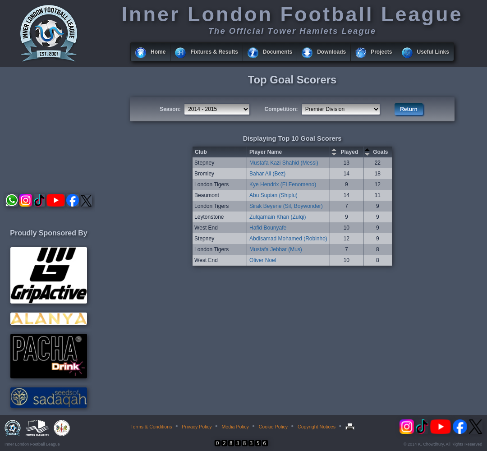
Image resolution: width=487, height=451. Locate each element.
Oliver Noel (262, 260)
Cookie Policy (273, 426)
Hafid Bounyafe (267, 228)
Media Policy (234, 426)
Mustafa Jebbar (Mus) (275, 249)
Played (349, 152)
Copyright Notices (316, 426)
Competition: (281, 109)
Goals (380, 152)
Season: (170, 109)
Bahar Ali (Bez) (267, 173)
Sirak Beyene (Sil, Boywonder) (286, 206)
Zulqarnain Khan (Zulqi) (277, 217)
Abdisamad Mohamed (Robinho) (288, 238)
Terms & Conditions (151, 426)
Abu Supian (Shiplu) (273, 195)
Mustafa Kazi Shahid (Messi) (283, 163)
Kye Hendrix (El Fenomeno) (282, 184)
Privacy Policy (196, 426)
